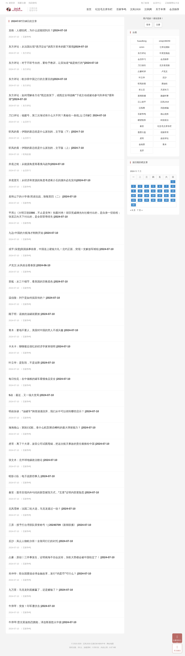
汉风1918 (135, 10)
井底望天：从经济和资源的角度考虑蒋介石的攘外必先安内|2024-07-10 (49, 181)
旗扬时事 (165, 97)
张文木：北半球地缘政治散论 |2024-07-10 (33, 461)
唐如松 (165, 85)
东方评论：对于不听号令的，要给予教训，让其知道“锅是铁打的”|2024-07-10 (53, 64)
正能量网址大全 (172, 4)
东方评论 (26, 54)
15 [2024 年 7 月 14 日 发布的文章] (173, 192)
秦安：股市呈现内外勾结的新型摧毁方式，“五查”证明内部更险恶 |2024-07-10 (54, 494)
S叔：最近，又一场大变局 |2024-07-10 (31, 396)
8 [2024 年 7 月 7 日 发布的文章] (173, 188)
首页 (88, 10)
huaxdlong (142, 42)
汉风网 (148, 10)
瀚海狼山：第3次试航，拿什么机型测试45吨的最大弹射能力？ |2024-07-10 (52, 429)
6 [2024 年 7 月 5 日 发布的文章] (159, 188)
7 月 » (140, 211)
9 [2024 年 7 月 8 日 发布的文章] (133, 192)
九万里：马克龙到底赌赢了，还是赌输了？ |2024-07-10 (41, 591)
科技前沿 (165, 122)
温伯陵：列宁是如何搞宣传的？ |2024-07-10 (34, 299)
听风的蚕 (26, 156)
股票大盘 (142, 134)
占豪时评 (142, 73)
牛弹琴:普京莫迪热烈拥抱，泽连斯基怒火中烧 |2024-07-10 (42, 623)
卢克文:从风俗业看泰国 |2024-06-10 (29, 266)
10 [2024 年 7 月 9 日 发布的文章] (140, 192)
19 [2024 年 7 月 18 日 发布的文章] (153, 197)
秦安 (142, 128)
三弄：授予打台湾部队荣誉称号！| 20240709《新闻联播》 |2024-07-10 (50, 526)
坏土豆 (142, 91)
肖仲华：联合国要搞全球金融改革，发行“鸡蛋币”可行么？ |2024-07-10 (50, 575)
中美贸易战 (165, 55)
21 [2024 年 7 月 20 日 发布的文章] (166, 197)
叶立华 (142, 79)
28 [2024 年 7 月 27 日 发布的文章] (166, 201)
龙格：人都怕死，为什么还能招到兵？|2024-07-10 (38, 32)
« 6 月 (132, 211)
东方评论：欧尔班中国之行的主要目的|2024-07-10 (38, 80)
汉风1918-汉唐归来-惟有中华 (16, 10)
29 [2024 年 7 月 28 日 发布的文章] (173, 201)
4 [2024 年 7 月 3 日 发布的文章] (146, 188)
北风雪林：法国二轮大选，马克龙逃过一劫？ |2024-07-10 (42, 510)
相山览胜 (165, 115)
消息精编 (165, 109)
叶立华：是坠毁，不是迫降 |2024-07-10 (32, 364)
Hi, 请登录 (10, 4)
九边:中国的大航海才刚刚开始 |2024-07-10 (33, 234)
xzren (141, 49)
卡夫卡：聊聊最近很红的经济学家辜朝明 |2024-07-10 (39, 348)
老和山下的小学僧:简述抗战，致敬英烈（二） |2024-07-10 (42, 198)
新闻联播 (142, 97)
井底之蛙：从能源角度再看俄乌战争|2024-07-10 (36, 165)
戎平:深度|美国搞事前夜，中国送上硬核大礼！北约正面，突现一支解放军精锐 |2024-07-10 (61, 250)
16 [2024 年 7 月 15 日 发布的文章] (133, 197)
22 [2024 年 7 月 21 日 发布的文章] (173, 197)
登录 (148, 26)
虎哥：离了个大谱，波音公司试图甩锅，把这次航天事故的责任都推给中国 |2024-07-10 (59, 445)
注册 (158, 26)
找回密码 (33, 4)
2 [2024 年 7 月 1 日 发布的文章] (133, 188)
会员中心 (157, 4)
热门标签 (145, 4)
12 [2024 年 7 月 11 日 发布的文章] (153, 192)
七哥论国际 (165, 49)
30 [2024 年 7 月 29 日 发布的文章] (133, 206)
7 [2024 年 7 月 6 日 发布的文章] (166, 188)
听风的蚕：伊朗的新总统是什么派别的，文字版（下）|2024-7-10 (46, 133)
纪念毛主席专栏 (103, 10)
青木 (165, 146)
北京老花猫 (165, 67)
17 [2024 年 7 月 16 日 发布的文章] (140, 197)
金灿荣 (142, 146)
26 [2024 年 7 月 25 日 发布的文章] (153, 201)
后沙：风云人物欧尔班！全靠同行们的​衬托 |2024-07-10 (41, 542)
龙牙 (142, 152)
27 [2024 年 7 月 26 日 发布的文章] (160, 201)
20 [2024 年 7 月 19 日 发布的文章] (160, 197)
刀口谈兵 (142, 67)
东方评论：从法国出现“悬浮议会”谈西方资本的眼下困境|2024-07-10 (48, 48)
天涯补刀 (165, 91)
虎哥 (142, 140)
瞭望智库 (142, 122)
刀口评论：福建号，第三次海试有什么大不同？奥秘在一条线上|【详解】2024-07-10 (57, 117)
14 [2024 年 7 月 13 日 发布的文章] (166, 192)
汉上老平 (142, 103)
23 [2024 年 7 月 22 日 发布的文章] (133, 201)
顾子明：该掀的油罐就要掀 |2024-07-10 (32, 315)
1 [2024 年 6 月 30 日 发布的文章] (173, 183)
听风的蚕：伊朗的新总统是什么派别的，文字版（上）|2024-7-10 (46, 149)
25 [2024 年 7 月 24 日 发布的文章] (147, 201)
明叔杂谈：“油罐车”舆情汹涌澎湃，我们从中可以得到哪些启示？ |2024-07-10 (54, 413)
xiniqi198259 (164, 42)
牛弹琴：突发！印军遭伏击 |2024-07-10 (32, 607)
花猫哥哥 (165, 134)
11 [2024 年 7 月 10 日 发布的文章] (147, 192)
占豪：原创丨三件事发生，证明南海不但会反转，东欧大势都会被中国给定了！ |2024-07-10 (61, 559)
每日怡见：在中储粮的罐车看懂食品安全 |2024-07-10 (39, 380)
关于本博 (160, 10)
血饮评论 (165, 140)
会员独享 (174, 10)
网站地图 (110, 645)
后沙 (165, 79)
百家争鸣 (121, 10)
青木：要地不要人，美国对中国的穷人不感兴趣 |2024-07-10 (43, 331)
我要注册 (22, 4)
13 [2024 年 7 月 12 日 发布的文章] (160, 192)
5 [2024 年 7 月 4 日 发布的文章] (153, 188)
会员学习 (26, 123)
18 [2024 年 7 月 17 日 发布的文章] (147, 197)
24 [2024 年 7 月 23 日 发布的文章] (140, 201)
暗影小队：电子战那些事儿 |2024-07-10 (32, 477)
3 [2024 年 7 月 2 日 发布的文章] (140, 188)
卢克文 (165, 73)
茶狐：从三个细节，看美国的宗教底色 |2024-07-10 (38, 283)
